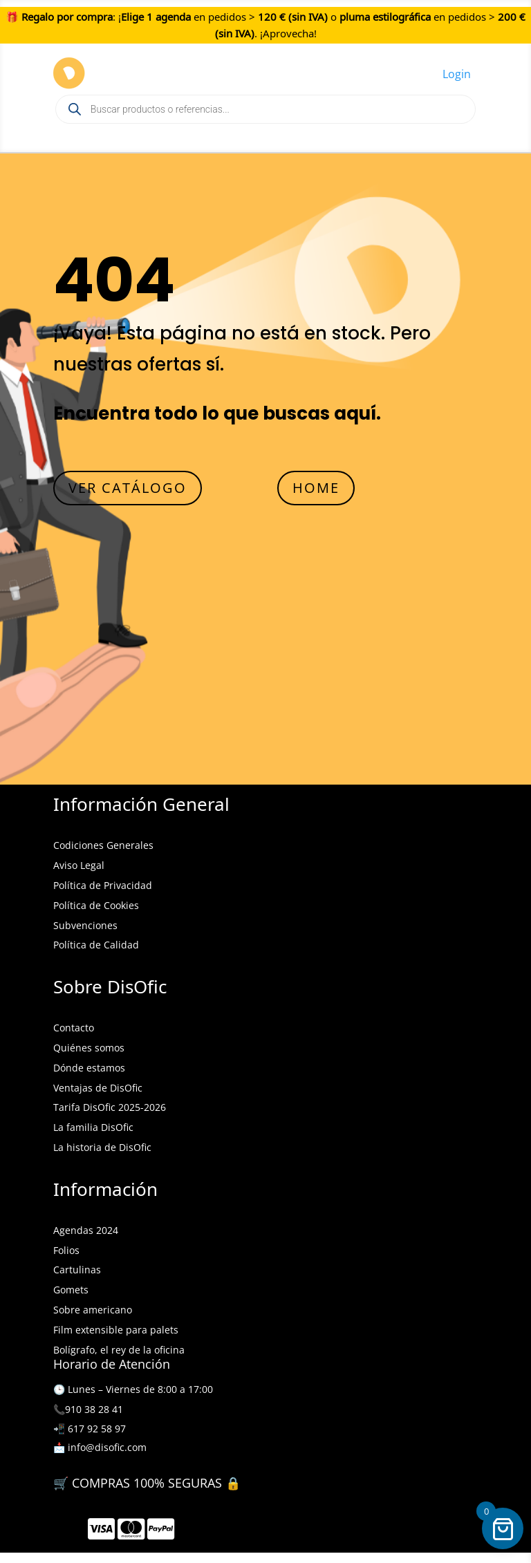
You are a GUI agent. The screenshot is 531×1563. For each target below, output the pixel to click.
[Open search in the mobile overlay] (265, 109)
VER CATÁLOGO (127, 487)
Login (456, 74)
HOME (315, 487)
